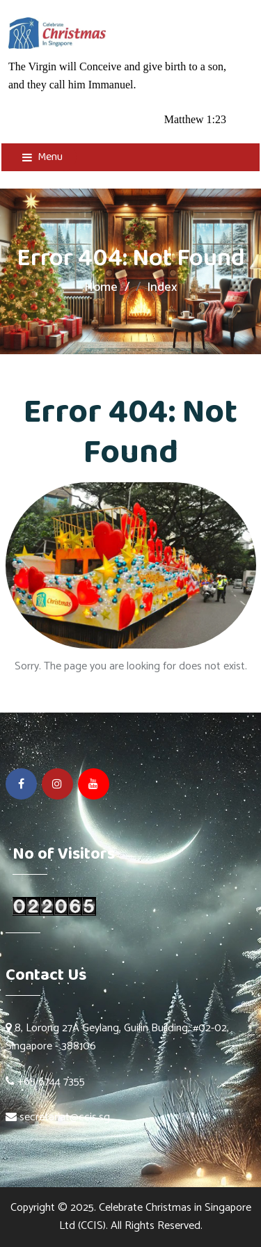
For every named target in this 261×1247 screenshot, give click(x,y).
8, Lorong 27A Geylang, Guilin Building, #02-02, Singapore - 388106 (117, 1037)
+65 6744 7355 (45, 1081)
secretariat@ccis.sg (64, 1117)
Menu (42, 157)
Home (101, 287)
